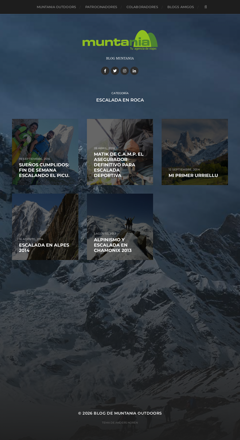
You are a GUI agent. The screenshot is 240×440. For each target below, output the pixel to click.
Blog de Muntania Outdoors (128, 413)
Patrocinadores (101, 7)
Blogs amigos (180, 7)
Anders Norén (126, 422)
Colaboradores (142, 7)
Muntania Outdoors (56, 7)
